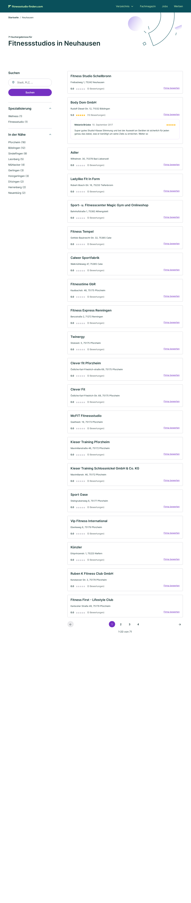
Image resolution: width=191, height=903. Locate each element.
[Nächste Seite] (180, 639)
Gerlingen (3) (16, 170)
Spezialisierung (19, 109)
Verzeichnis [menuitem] (122, 6)
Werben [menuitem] (178, 6)
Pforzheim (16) (17, 142)
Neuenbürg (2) (16, 193)
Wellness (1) (15, 116)
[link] (125, 83)
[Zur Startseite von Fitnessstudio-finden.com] (25, 6)
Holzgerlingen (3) (18, 176)
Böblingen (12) (16, 148)
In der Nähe (17, 135)
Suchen (30, 92)
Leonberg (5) (16, 159)
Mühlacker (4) (16, 165)
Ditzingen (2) (16, 182)
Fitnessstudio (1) (18, 122)
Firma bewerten (171, 89)
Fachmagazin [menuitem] (148, 6)
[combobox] (30, 83)
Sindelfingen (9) (17, 153)
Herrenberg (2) (17, 187)
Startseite (13, 18)
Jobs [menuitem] (165, 6)
